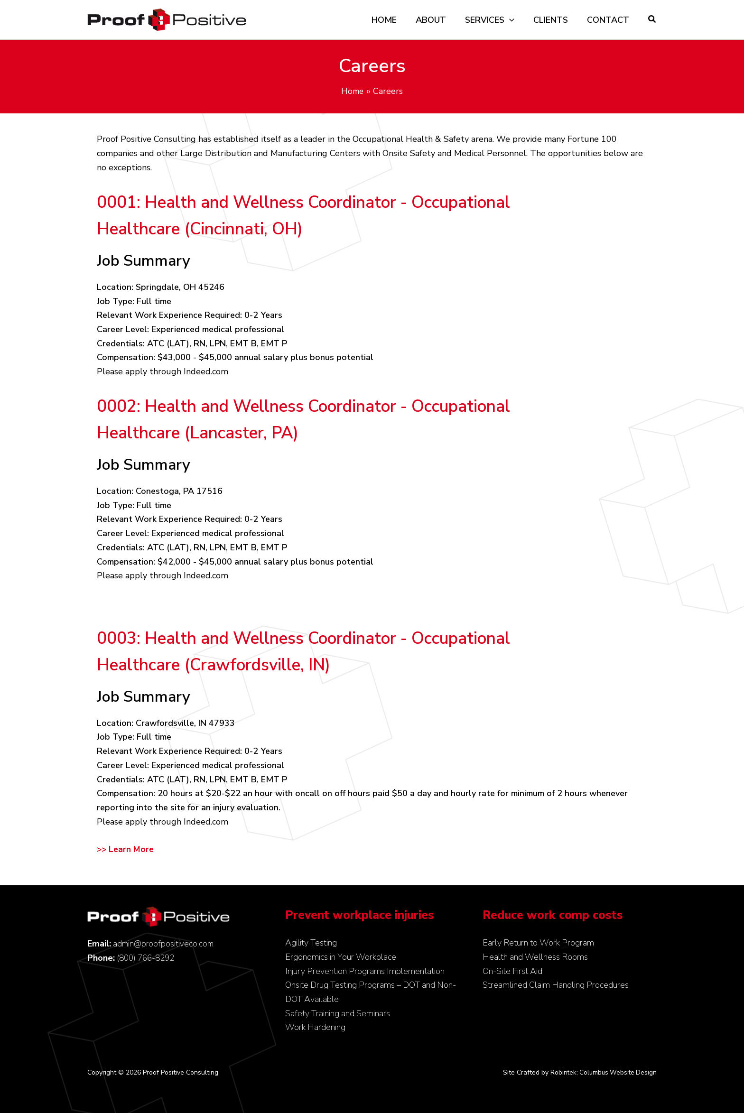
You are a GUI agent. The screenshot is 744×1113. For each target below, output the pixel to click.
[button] (652, 20)
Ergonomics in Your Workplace (340, 957)
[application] (514, 20)
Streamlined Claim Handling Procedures (556, 985)
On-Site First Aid (512, 971)
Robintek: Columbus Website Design (602, 1072)
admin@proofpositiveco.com (164, 943)
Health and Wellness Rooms (535, 957)
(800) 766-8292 (148, 958)
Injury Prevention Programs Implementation (365, 971)
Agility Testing (311, 942)
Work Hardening (315, 1027)
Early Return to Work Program (538, 942)
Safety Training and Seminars (337, 1013)
